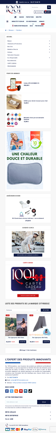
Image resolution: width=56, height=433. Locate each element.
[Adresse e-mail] (21, 402)
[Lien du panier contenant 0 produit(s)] (47, 12)
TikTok (30, 391)
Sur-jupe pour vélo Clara (16, 337)
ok (44, 402)
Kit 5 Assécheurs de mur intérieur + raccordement (28, 218)
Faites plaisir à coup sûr (28, 295)
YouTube (21, 391)
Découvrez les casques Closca (28, 255)
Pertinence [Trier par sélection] (9, 310)
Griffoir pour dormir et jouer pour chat (36, 101)
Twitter (11, 391)
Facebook (7, 391)
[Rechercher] (41, 7)
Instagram (25, 391)
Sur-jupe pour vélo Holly (40, 337)
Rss (16, 391)
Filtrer (46, 310)
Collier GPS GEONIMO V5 (31, 83)
